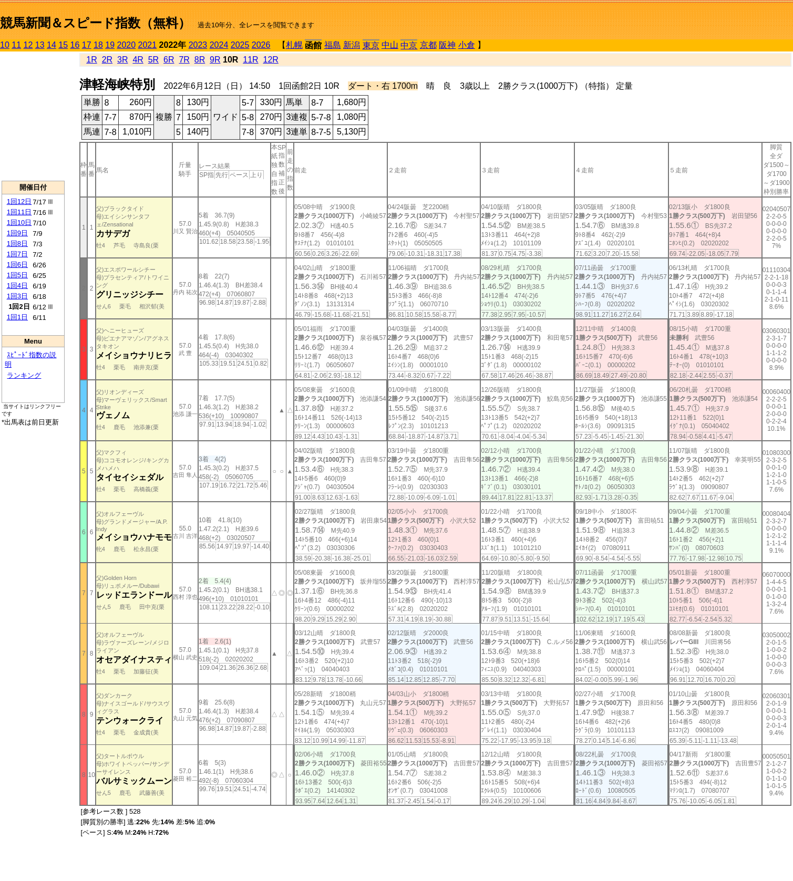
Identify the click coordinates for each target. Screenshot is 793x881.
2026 (261, 44)
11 (16, 44)
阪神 (447, 44)
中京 (408, 45)
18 (98, 44)
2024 (219, 44)
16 (75, 44)
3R (122, 59)
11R (250, 59)
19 (110, 44)
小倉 (466, 44)
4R (137, 59)
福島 (332, 44)
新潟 (351, 44)
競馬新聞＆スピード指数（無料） (95, 23)
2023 (198, 44)
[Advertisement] (33, 116)
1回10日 (19, 222)
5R (153, 59)
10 (4, 44)
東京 (371, 45)
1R (91, 59)
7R (184, 59)
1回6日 (17, 264)
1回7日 (17, 254)
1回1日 (17, 317)
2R (107, 59)
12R (271, 59)
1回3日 (17, 296)
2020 (126, 44)
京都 (428, 44)
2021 (147, 44)
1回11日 (19, 212)
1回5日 (17, 275)
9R (215, 59)
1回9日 (17, 233)
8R (199, 59)
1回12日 (19, 201)
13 (40, 44)
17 (86, 44)
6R (168, 59)
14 (51, 44)
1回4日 (17, 285)
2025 (240, 44)
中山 (390, 44)
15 (63, 44)
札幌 (294, 44)
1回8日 (17, 243)
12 (28, 44)
